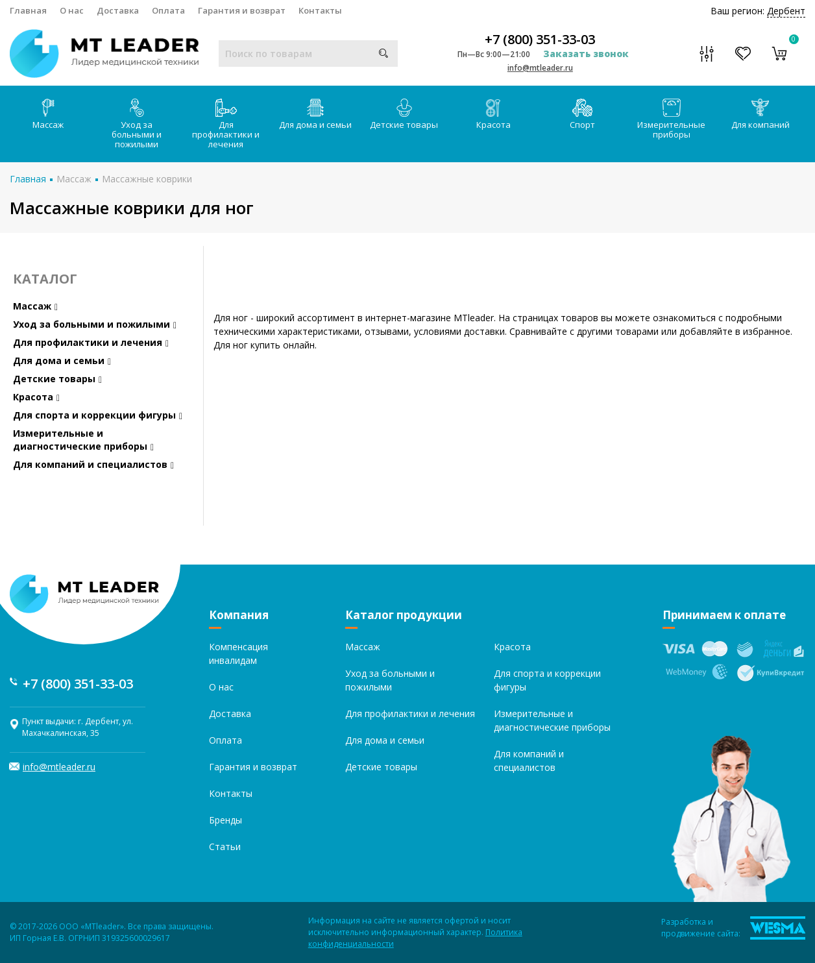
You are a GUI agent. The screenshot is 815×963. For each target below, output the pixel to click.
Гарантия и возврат (242, 10)
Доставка (118, 10)
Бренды (225, 820)
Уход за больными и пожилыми (137, 124)
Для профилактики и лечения (226, 124)
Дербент (786, 11)
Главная (28, 10)
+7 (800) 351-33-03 (540, 39)
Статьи (225, 846)
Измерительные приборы (671, 119)
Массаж (48, 114)
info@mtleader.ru (540, 67)
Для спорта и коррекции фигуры (97, 415)
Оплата (168, 10)
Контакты (320, 10)
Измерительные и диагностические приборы (83, 439)
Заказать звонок (586, 53)
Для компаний (760, 114)
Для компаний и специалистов (93, 464)
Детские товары (404, 114)
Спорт (582, 114)
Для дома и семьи (315, 114)
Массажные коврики (147, 179)
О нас (72, 10)
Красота (493, 114)
